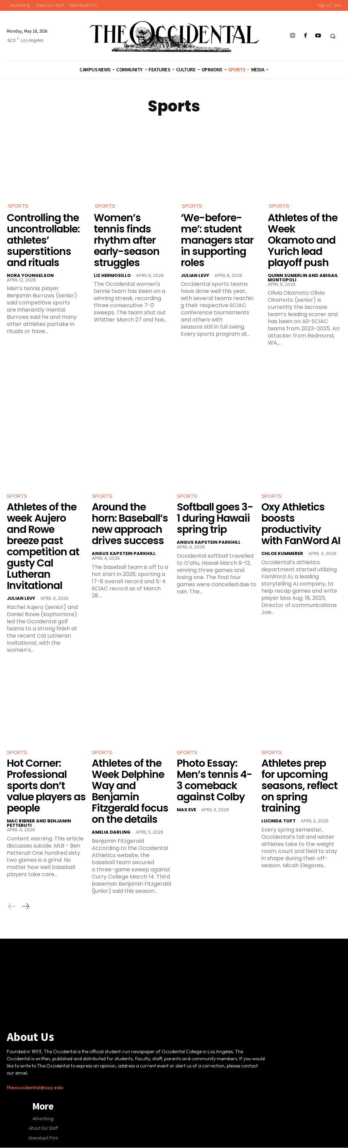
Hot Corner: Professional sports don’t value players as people (46, 788)
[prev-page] (12, 909)
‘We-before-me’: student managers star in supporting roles (217, 241)
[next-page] (25, 909)
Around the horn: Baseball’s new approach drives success (130, 526)
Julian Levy (195, 276)
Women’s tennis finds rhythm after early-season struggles (126, 241)
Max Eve (186, 813)
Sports (19, 206)
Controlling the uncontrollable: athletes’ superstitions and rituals (43, 241)
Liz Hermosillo (112, 276)
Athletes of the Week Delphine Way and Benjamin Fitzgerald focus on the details (130, 794)
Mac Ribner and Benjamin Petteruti (39, 826)
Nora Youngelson (30, 276)
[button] (332, 36)
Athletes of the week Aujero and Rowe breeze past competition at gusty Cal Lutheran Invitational (43, 548)
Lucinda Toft (278, 824)
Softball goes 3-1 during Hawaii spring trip (215, 520)
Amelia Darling (111, 835)
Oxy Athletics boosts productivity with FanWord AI (300, 526)
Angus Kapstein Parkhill (124, 555)
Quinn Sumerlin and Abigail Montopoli (303, 278)
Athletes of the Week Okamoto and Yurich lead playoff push (302, 241)
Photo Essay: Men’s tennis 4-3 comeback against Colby (214, 783)
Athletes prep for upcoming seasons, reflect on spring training (299, 788)
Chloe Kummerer (282, 555)
